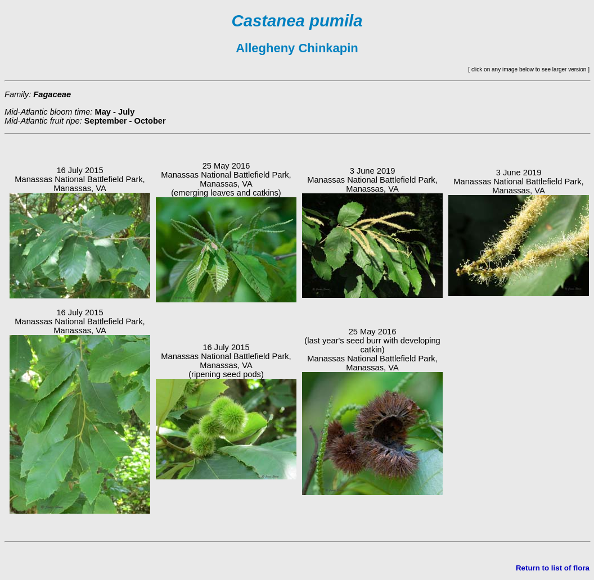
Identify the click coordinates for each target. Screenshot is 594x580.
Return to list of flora (553, 568)
